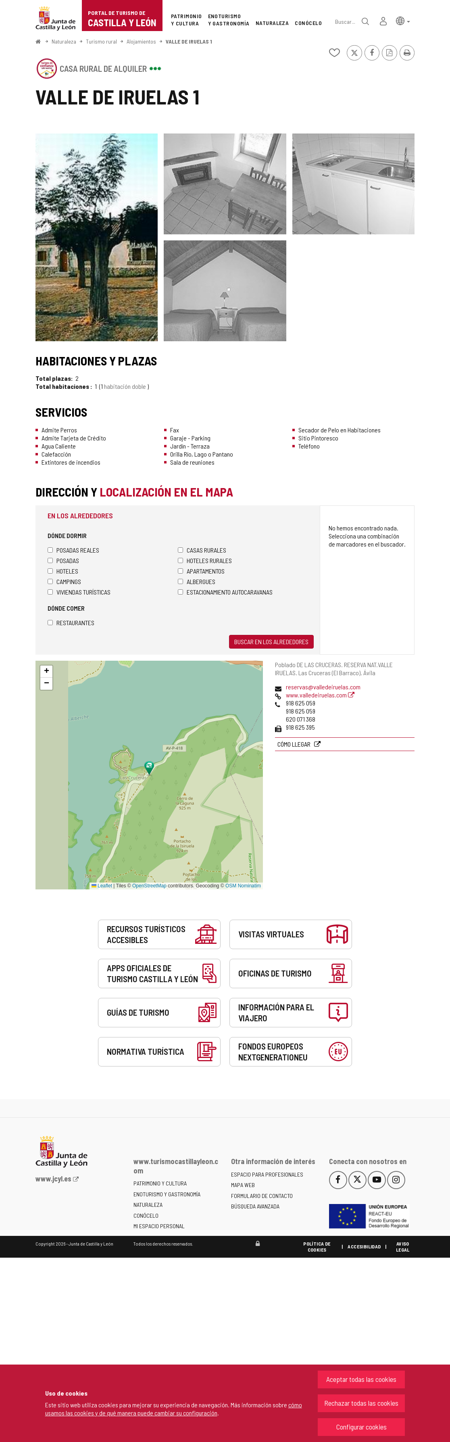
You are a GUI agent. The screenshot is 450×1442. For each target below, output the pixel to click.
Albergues (196, 581)
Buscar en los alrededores (271, 641)
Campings (64, 581)
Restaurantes (71, 622)
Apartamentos (201, 571)
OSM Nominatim (243, 886)
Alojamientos (141, 41)
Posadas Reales (73, 550)
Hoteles (63, 571)
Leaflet (102, 886)
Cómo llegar (294, 744)
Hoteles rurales (205, 560)
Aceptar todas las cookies (361, 1379)
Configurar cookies (361, 1426)
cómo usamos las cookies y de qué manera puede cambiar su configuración (173, 1409)
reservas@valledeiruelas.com (323, 687)
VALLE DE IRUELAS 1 (189, 41)
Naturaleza (64, 41)
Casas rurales (202, 550)
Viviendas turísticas (79, 592)
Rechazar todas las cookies (361, 1402)
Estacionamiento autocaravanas (225, 592)
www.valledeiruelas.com (320, 695)
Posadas (63, 560)
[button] (403, 20)
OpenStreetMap (149, 886)
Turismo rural (101, 41)
